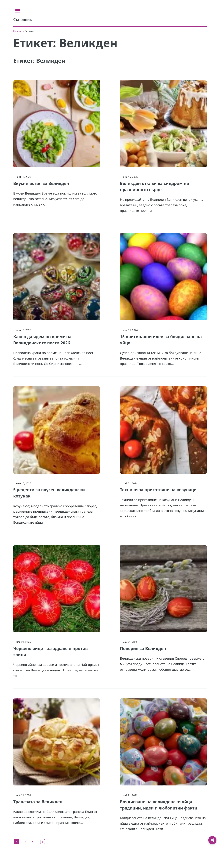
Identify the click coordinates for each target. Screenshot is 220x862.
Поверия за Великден (143, 648)
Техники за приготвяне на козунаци (158, 489)
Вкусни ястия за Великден (41, 183)
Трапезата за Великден (37, 802)
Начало (17, 31)
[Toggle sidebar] (17, 10)
